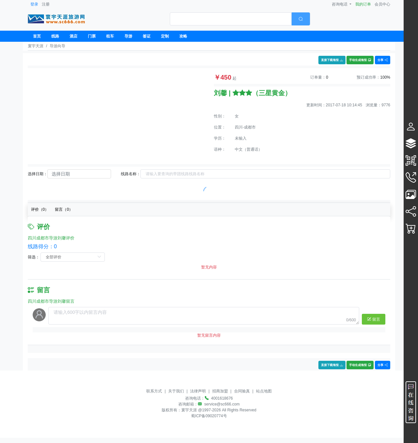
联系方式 (154, 391)
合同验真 (242, 391)
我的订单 (363, 4)
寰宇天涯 (35, 46)
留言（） (64, 209)
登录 (34, 4)
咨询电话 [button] (340, 4)
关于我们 (176, 391)
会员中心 (382, 4)
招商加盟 (220, 391)
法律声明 (198, 391)
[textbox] (231, 18)
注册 (46, 4)
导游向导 (57, 46)
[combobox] (240, 18)
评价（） (40, 209)
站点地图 (264, 391)
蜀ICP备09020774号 (209, 416)
